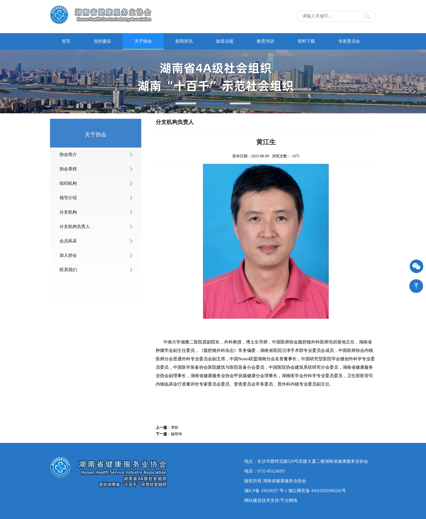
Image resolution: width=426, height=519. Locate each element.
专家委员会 (349, 41)
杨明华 (176, 434)
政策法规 (224, 41)
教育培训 (265, 41)
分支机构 (68, 212)
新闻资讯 (184, 41)
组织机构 (68, 183)
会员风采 (68, 241)
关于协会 (143, 41)
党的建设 (102, 41)
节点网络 (288, 500)
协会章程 (68, 169)
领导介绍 (68, 197)
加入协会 (68, 255)
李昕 (174, 428)
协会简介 (68, 154)
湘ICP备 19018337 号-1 (265, 490)
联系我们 (68, 269)
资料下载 (306, 41)
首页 (66, 41)
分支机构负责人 (74, 226)
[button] (186, 103)
